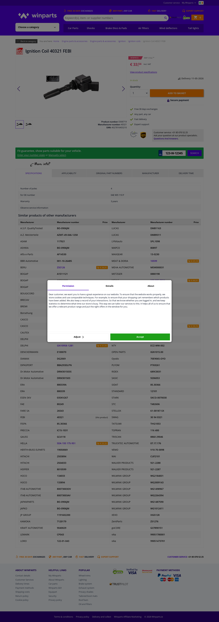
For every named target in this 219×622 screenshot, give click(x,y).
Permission (68, 285)
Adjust (79, 336)
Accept (140, 336)
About (151, 285)
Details (109, 285)
